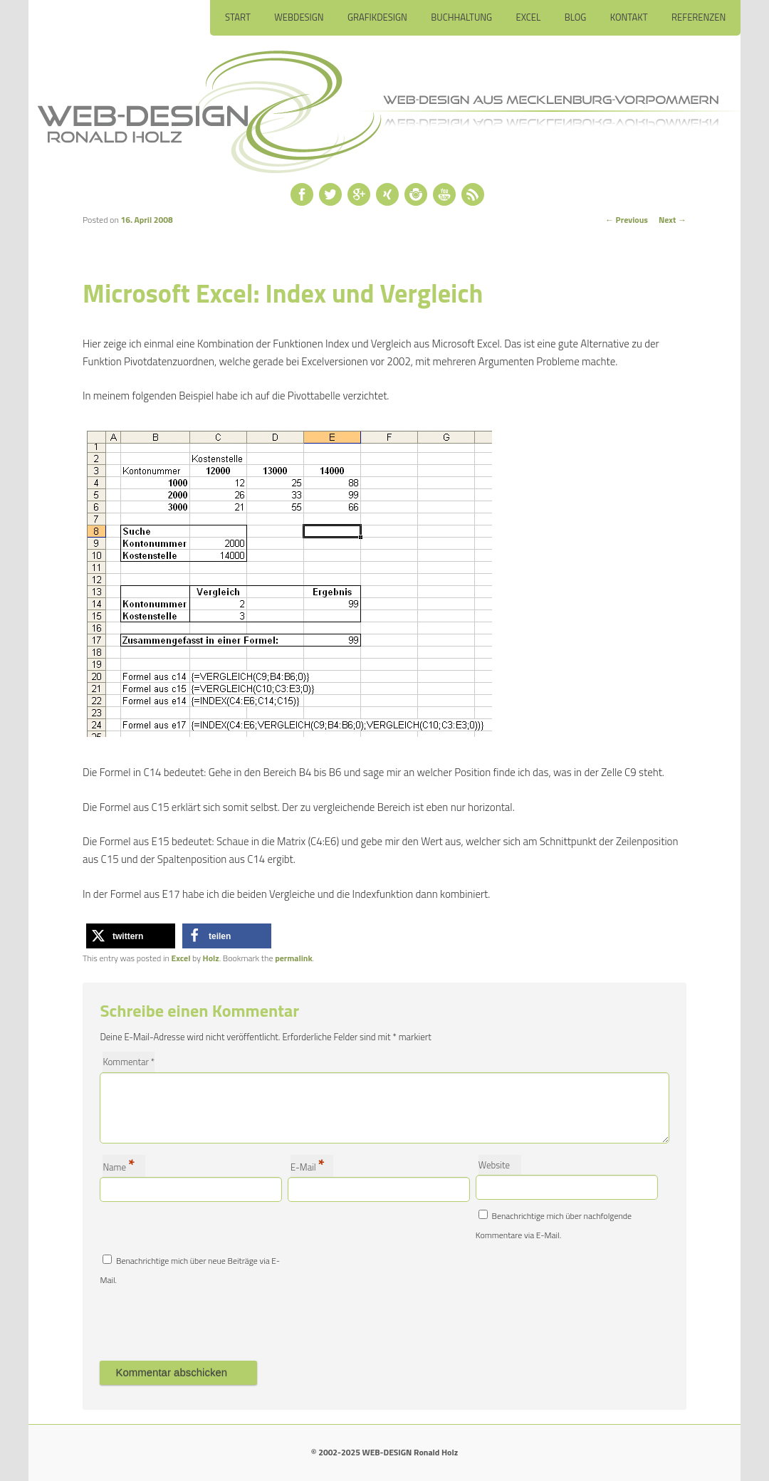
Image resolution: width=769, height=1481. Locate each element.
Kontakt (629, 17)
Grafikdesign (377, 17)
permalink (293, 958)
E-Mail (308, 1166)
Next (672, 219)
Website (494, 1165)
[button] (130, 935)
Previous (626, 219)
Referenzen (698, 17)
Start (238, 17)
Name (119, 1166)
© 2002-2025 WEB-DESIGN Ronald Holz (384, 1452)
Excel (528, 17)
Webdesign (298, 17)
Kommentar (129, 1062)
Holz (211, 958)
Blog (576, 17)
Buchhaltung (461, 17)
